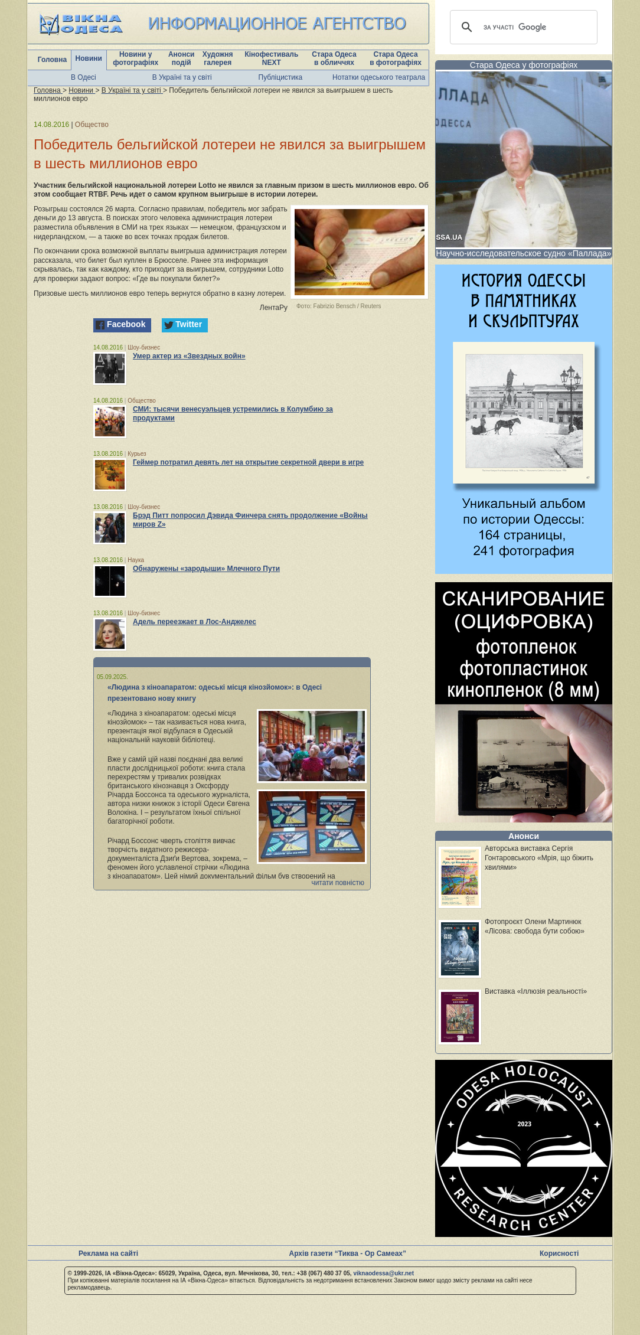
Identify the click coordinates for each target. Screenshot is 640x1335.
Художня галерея (218, 58)
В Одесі (83, 77)
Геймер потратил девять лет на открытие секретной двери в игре (248, 462)
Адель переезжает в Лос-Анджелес (194, 622)
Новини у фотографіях (135, 58)
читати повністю (337, 883)
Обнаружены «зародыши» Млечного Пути (206, 568)
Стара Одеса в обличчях (334, 58)
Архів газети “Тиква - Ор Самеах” (347, 1253)
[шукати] (522, 27)
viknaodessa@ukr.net (383, 1273)
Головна (52, 60)
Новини (89, 58)
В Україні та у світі (182, 77)
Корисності (559, 1253)
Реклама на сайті (108, 1253)
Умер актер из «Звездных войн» (189, 356)
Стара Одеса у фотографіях (524, 65)
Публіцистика (281, 77)
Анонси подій (181, 58)
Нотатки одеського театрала (378, 77)
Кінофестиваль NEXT (271, 58)
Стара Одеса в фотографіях (396, 58)
